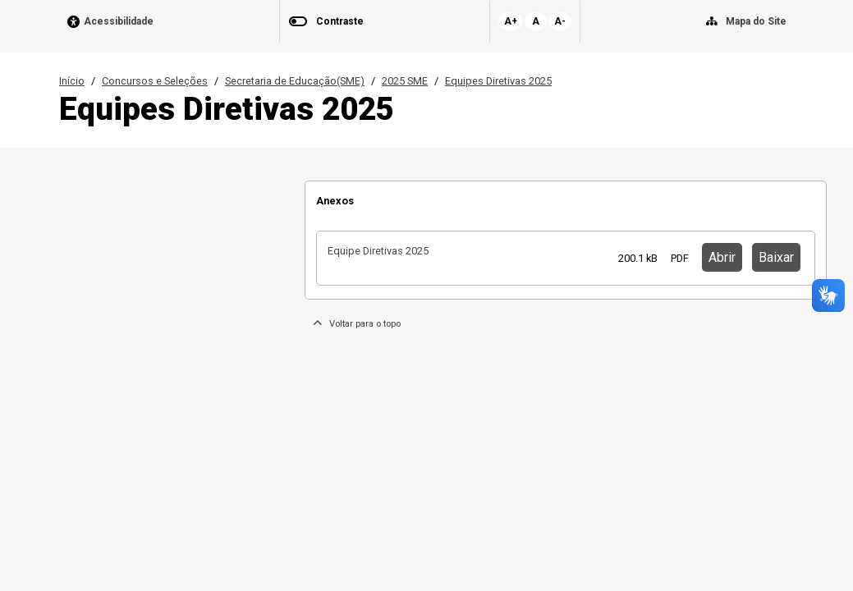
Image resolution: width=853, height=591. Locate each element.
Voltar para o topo (357, 323)
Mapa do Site (756, 21)
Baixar (776, 257)
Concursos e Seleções (155, 81)
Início (72, 81)
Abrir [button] (722, 257)
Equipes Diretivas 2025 (498, 81)
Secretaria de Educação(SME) (295, 81)
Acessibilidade (119, 21)
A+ (510, 21)
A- (560, 21)
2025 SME (405, 81)
